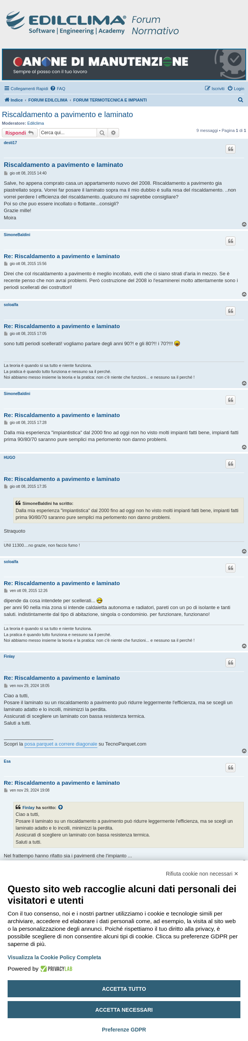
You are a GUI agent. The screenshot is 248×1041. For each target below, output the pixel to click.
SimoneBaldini (17, 235)
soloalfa (11, 305)
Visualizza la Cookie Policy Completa (54, 957)
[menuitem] (57, 88)
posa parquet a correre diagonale (60, 744)
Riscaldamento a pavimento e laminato (67, 114)
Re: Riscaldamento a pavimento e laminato (62, 256)
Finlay (9, 656)
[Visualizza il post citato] (60, 807)
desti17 (10, 143)
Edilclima (35, 123)
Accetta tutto (124, 989)
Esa (7, 761)
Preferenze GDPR (124, 1030)
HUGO (9, 457)
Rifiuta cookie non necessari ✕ (202, 874)
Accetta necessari (124, 1010)
